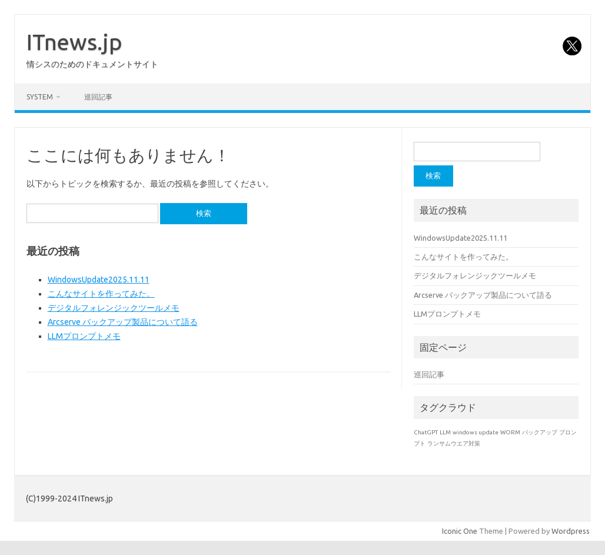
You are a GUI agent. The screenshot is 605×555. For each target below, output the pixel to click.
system (39, 97)
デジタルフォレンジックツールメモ (113, 308)
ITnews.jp (74, 41)
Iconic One (459, 531)
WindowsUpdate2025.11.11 (98, 279)
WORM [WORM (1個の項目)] (510, 432)
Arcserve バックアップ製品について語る (123, 322)
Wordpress (570, 531)
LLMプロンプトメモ (84, 336)
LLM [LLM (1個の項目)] (445, 432)
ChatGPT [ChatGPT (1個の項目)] (426, 432)
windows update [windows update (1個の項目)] (475, 432)
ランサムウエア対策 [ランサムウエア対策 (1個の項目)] (453, 443)
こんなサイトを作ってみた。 (101, 293)
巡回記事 (98, 97)
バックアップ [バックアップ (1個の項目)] (539, 432)
